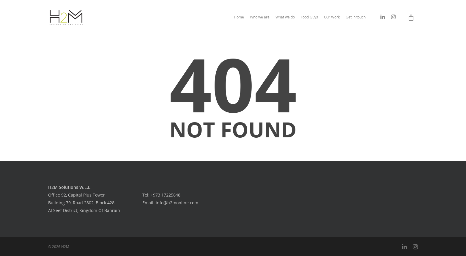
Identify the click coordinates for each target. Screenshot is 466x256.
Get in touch (356, 17)
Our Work (332, 17)
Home (239, 17)
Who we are (260, 17)
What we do (285, 17)
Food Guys (309, 17)
